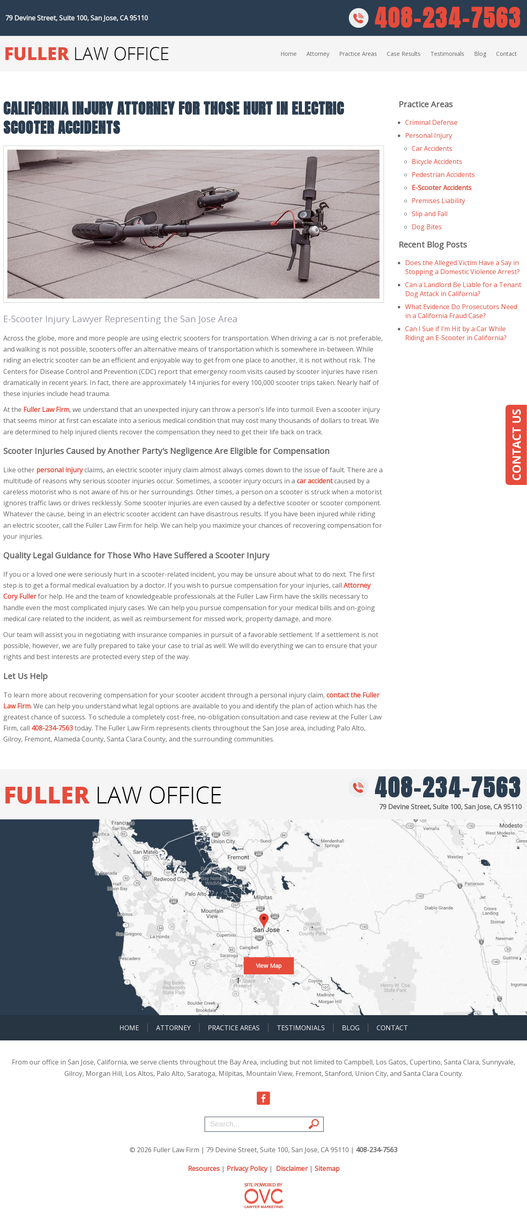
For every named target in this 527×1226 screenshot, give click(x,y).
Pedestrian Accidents (443, 174)
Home (288, 54)
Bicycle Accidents (437, 161)
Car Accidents (432, 148)
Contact (506, 54)
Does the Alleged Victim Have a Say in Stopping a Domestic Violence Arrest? (462, 267)
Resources (204, 1168)
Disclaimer (292, 1168)
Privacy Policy (247, 1168)
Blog (480, 54)
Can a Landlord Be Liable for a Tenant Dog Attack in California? (463, 289)
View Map (269, 965)
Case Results (404, 54)
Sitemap (327, 1168)
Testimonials (447, 54)
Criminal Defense (431, 122)
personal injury (59, 469)
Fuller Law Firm (46, 409)
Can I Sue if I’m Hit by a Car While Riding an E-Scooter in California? (456, 333)
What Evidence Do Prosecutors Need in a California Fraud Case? (461, 311)
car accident (315, 480)
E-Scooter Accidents (442, 187)
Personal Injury (428, 135)
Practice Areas (358, 54)
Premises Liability (438, 200)
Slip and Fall (430, 213)
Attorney (317, 54)
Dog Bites (427, 226)
